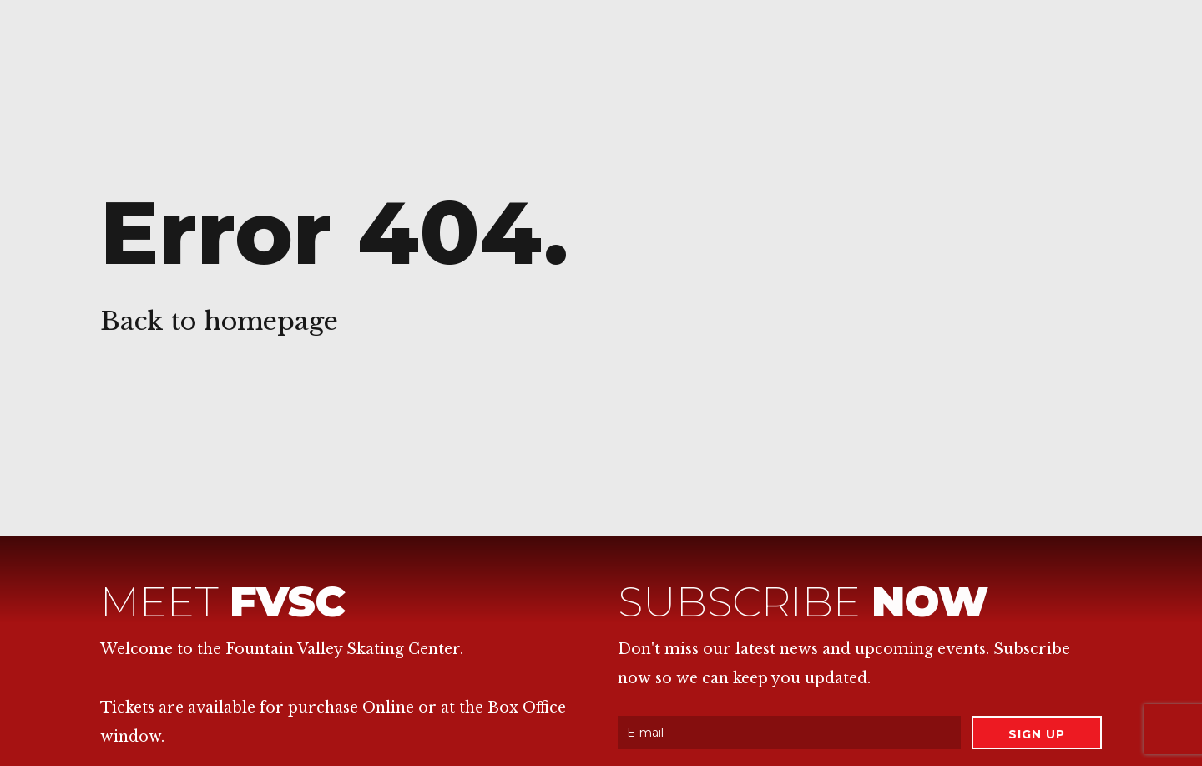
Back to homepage (219, 321)
